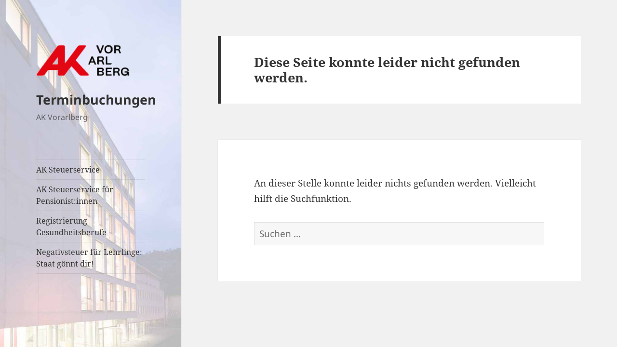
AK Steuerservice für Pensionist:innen (74, 195)
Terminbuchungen (96, 99)
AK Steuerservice (68, 169)
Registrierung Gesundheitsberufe (71, 226)
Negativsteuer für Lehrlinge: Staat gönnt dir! (89, 258)
